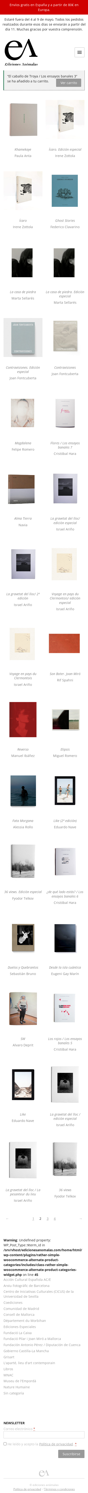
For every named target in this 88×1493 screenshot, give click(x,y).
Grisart (9, 1357)
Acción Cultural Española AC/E (27, 1279)
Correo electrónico (19, 1429)
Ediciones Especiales (20, 1326)
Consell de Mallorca (19, 1314)
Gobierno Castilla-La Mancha (26, 1351)
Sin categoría (14, 1393)
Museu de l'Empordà (20, 1381)
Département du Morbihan (25, 1320)
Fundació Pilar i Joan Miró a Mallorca (32, 1338)
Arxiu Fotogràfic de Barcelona (27, 1285)
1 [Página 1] (33, 1218)
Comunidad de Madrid (21, 1308)
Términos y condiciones (59, 1489)
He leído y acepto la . (42, 1444)
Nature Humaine (17, 1387)
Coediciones (13, 1302)
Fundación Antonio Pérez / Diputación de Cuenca (42, 1345)
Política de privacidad (56, 1444)
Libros (8, 1369)
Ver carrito (69, 83)
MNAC (8, 1375)
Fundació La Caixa (18, 1333)
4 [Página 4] (55, 1218)
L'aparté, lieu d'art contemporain (29, 1363)
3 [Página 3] (48, 1218)
